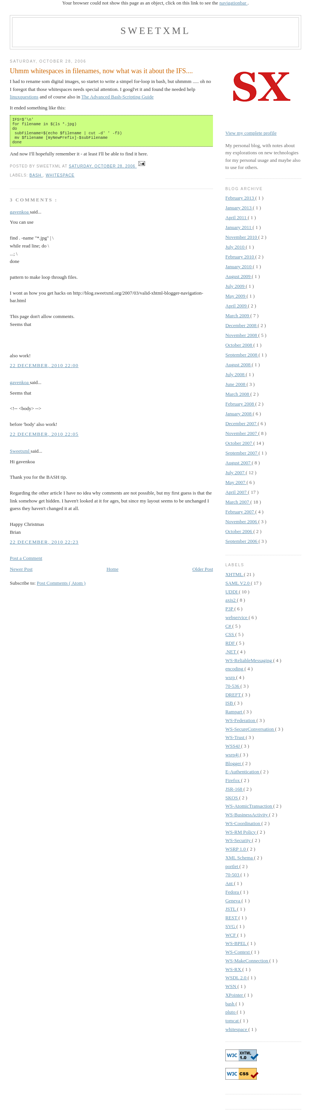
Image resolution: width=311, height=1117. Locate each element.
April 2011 (236, 217)
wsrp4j (232, 754)
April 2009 (236, 306)
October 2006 (239, 531)
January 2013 (239, 207)
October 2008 (239, 345)
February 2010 (240, 257)
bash (36, 180)
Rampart (234, 711)
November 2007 (241, 433)
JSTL (231, 909)
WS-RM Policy (241, 832)
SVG (230, 926)
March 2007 (237, 502)
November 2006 (241, 521)
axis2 (231, 600)
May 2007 (236, 482)
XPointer (234, 995)
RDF (230, 643)
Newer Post (21, 573)
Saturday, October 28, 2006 (103, 171)
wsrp (230, 677)
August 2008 (238, 364)
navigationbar (233, 3)
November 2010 (241, 237)
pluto (231, 1012)
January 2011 (239, 227)
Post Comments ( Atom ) (61, 587)
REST (232, 917)
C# (228, 626)
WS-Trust (235, 737)
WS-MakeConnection (247, 960)
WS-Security (238, 840)
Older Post (202, 573)
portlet (232, 866)
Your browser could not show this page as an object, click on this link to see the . (155, 3)
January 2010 (239, 266)
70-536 (233, 686)
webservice (237, 617)
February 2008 (240, 404)
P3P (229, 609)
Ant (229, 883)
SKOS (232, 797)
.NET (231, 652)
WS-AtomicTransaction (249, 806)
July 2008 (235, 374)
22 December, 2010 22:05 (44, 438)
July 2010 (235, 247)
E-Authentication (242, 771)
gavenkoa (20, 216)
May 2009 (236, 296)
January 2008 (239, 413)
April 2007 (236, 492)
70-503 (233, 874)
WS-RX (233, 969)
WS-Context (238, 952)
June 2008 (236, 384)
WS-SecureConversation (250, 729)
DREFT (233, 695)
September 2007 (242, 453)
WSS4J (233, 746)
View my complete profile (251, 133)
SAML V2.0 (238, 583)
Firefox (233, 780)
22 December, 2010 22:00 (44, 370)
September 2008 (242, 355)
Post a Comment (26, 562)
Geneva (233, 900)
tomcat (232, 1020)
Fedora (232, 892)
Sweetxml (155, 30)
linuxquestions (24, 97)
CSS (230, 634)
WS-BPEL (236, 943)
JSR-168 (234, 789)
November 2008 (241, 335)
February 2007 (240, 512)
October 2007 (239, 443)
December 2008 (241, 325)
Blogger (233, 763)
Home (112, 573)
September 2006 (242, 541)
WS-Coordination (243, 823)
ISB (229, 703)
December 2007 (241, 423)
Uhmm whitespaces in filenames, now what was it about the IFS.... (101, 71)
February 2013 (240, 198)
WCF (231, 935)
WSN (231, 986)
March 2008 (237, 394)
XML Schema (239, 857)
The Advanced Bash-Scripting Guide (117, 97)
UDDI (232, 592)
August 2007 (238, 463)
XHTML (234, 574)
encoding (235, 668)
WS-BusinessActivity (247, 814)
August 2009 (238, 276)
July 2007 (235, 472)
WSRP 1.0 (236, 849)
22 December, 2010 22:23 (44, 546)
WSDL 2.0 (236, 977)
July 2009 (235, 286)
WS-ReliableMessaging (249, 660)
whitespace (60, 180)
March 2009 (237, 315)
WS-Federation (241, 720)
